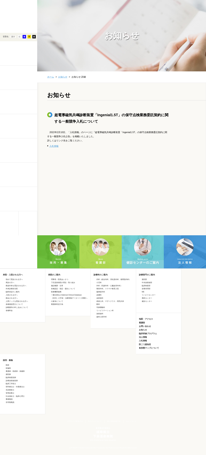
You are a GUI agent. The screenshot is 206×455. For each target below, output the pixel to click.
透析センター (147, 298)
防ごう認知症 (145, 344)
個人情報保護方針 (114, 421)
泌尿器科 (99, 298)
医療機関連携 (56, 292)
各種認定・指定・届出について (63, 289)
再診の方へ (10, 283)
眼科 (98, 304)
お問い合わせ (145, 326)
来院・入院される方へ (13, 275)
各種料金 (9, 311)
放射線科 (99, 314)
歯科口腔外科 (101, 317)
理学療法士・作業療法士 (15, 387)
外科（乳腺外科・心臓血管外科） (109, 286)
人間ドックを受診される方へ (17, 301)
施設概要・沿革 (57, 286)
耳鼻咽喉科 (100, 307)
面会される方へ (12, 298)
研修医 (8, 368)
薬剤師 (8, 374)
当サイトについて (95, 421)
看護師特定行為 (57, 304)
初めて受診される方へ (14, 279)
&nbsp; (18, 260)
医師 (7, 365)
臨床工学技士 (11, 384)
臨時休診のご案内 (12, 292)
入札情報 (54, 146)
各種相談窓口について (14, 304)
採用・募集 (8, 360)
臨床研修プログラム (148, 333)
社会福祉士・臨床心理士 (15, 396)
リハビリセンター (149, 295)
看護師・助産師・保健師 (15, 371)
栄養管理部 (146, 289)
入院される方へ (12, 295)
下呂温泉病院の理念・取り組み (63, 283)
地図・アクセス (146, 319)
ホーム (50, 77)
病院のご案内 (54, 275)
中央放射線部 (147, 283)
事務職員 (9, 399)
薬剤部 (144, 279)
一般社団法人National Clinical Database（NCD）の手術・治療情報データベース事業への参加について (69, 298)
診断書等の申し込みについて (17, 307)
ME (143, 292)
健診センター (147, 301)
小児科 (99, 283)
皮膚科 (99, 295)
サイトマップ (131, 421)
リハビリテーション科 (105, 311)
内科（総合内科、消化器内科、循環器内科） (113, 279)
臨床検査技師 (11, 377)
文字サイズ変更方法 (75, 421)
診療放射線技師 (12, 381)
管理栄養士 (10, 393)
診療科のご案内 (101, 275)
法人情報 (143, 337)
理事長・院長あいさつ (59, 279)
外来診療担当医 (12, 289)
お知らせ (62, 77)
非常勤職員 (10, 402)
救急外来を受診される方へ (16, 286)
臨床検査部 (146, 286)
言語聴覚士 (10, 390)
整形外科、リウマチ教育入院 (107, 289)
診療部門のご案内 (147, 275)
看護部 (142, 323)
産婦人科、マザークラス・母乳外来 (110, 301)
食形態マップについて (149, 348)
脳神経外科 (100, 292)
